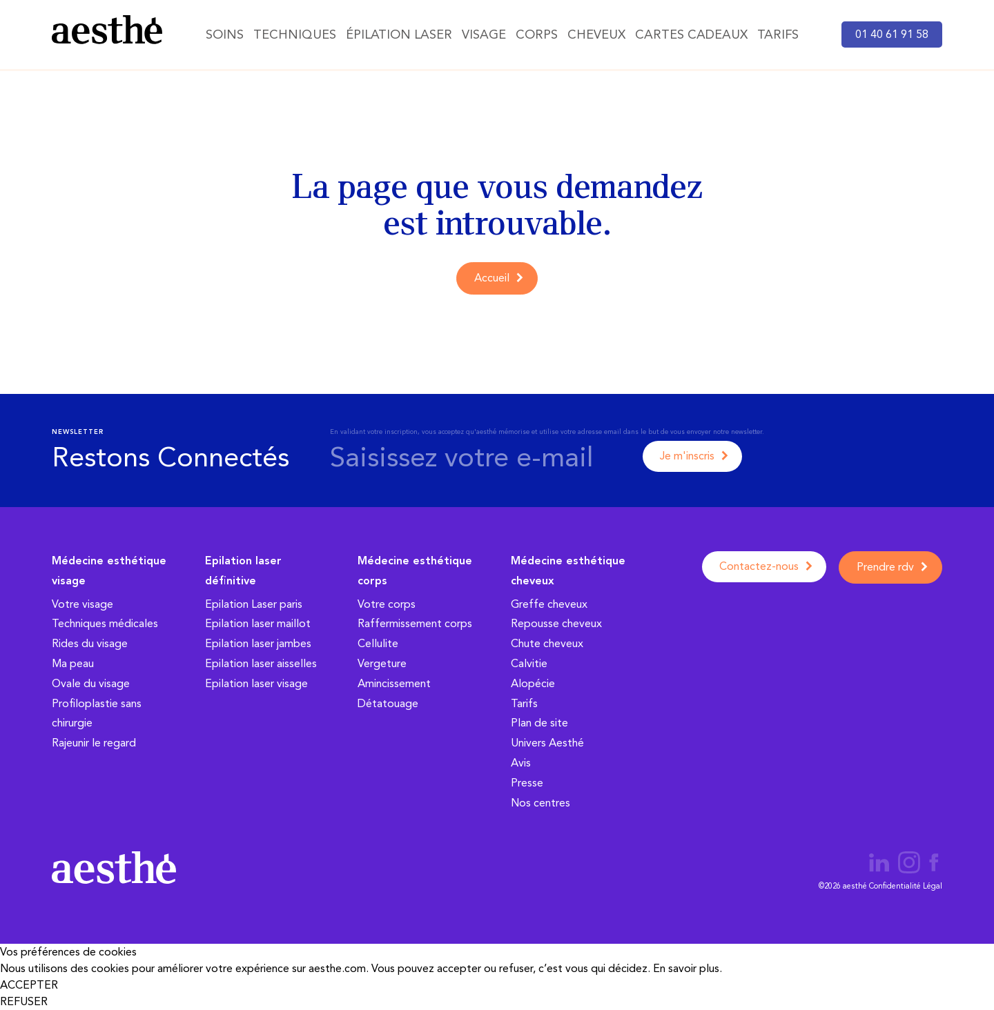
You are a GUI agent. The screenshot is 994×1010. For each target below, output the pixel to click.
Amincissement (394, 683)
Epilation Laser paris (253, 604)
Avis (521, 762)
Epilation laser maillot (258, 623)
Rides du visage (90, 643)
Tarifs (778, 34)
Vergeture (382, 663)
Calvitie (529, 663)
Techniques (294, 34)
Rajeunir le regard (94, 742)
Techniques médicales (105, 623)
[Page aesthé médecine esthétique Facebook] (934, 864)
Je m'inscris (687, 455)
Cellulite (378, 643)
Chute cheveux (547, 643)
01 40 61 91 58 (891, 34)
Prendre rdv (885, 566)
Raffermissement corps (415, 623)
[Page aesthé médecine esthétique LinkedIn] (879, 864)
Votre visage (82, 604)
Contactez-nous (759, 566)
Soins (225, 34)
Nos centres (540, 802)
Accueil (491, 277)
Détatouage (388, 703)
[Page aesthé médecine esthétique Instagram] (910, 864)
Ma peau (73, 663)
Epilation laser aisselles (261, 663)
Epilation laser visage (256, 683)
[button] (497, 985)
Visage (484, 34)
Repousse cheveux (556, 623)
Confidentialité (895, 886)
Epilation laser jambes (258, 643)
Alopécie (533, 683)
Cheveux (596, 34)
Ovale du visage (91, 683)
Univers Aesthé (547, 742)
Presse (527, 782)
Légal (932, 886)
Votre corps (387, 604)
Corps (537, 34)
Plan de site (539, 722)
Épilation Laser (399, 34)
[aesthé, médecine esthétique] (107, 32)
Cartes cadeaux (691, 34)
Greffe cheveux (549, 604)
